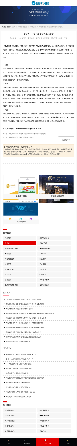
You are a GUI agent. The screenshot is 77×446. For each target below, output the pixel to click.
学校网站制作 (44, 416)
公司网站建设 (10, 416)
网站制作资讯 (22, 27)
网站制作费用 (44, 426)
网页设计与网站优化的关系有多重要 (19, 368)
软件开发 (8, 264)
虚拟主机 (8, 275)
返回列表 (66, 140)
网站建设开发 (44, 421)
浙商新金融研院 (57, 196)
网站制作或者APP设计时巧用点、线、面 (20, 392)
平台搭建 (43, 264)
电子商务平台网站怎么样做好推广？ (19, 373)
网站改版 (8, 254)
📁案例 (68, 442)
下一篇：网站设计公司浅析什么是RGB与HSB (19, 137)
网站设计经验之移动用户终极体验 (18, 383)
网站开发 (43, 431)
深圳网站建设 (10, 410)
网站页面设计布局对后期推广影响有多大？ (21, 354)
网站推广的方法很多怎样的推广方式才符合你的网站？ (25, 378)
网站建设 (39, 38)
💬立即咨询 (47, 441)
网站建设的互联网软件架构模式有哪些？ (20, 309)
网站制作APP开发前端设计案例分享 (19, 397)
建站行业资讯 (10, 269)
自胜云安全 (21, 221)
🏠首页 (8, 442)
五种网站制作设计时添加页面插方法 (19, 387)
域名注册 (43, 269)
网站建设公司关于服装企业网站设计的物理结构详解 (24, 323)
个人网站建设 (10, 421)
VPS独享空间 (44, 280)
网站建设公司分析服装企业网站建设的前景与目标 (23, 332)
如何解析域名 (44, 285)
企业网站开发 (44, 410)
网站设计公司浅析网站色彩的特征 (51, 27)
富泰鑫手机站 (21, 196)
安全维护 (43, 259)
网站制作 (8, 238)
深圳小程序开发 (45, 248)
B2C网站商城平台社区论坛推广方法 (18, 364)
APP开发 (43, 254)
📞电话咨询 (27, 442)
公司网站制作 (10, 431)
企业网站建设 (10, 426)
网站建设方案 (10, 259)
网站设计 (33, 27)
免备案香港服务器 (11, 285)
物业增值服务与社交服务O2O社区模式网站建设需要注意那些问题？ (30, 313)
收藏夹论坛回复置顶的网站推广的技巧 (19, 359)
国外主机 (8, 280)
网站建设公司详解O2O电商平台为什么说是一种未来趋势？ (27, 318)
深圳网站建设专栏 (11, 248)
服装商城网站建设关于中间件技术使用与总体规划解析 (25, 327)
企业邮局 (43, 275)
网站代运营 (44, 243)
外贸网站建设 (44, 238)
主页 (13, 27)
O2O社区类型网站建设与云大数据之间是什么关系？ (24, 299)
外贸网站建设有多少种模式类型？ (18, 342)
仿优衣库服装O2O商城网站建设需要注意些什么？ (23, 337)
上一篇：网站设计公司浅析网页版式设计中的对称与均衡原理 (24, 134)
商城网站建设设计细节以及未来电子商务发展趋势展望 (25, 304)
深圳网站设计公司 (57, 117)
